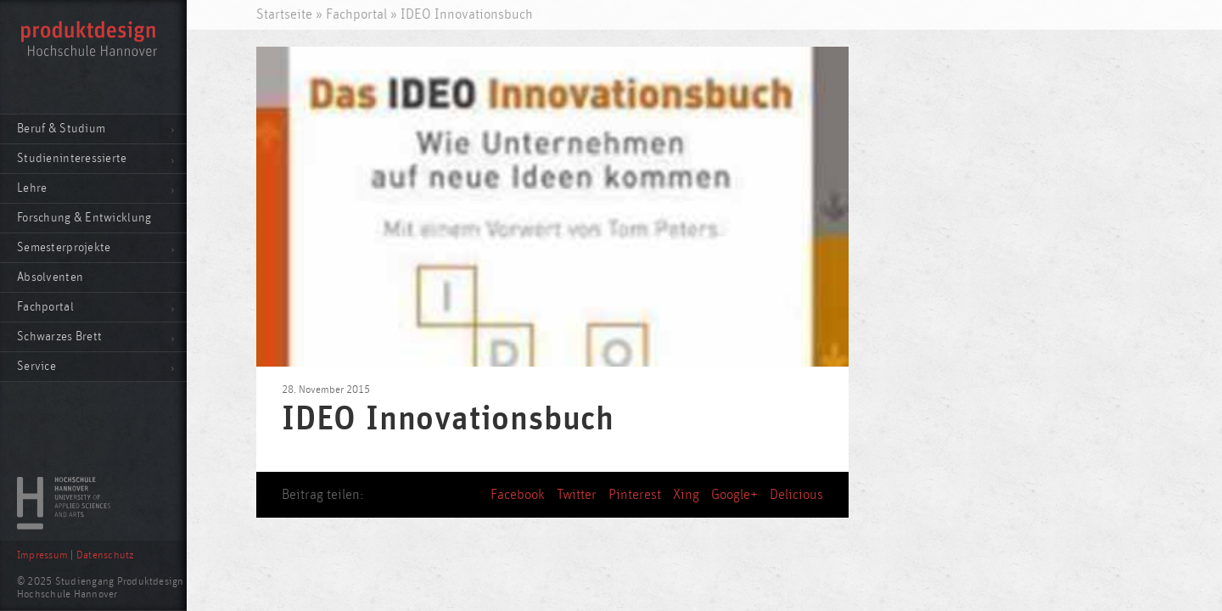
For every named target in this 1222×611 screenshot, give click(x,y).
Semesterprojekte (63, 247)
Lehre (32, 188)
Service (36, 366)
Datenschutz (105, 555)
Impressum (42, 555)
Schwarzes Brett (59, 336)
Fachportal (45, 306)
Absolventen (50, 277)
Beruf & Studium (61, 128)
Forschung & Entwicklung (84, 217)
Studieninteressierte (72, 158)
